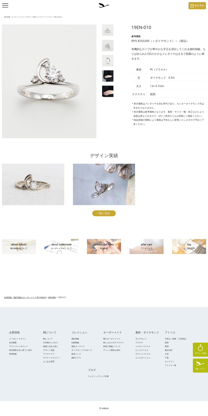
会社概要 (13, 343)
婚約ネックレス (78, 346)
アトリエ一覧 (170, 365)
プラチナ (139, 343)
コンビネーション (143, 358)
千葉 (167, 358)
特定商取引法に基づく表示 (20, 350)
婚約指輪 (75, 339)
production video (104, 246)
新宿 (167, 346)
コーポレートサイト (17, 339)
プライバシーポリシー (18, 346)
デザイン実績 (48, 350)
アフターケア (48, 354)
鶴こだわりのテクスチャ (113, 343)
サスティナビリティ (51, 358)
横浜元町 (168, 350)
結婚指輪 (75, 343)
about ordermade (61, 246)
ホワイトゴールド (143, 354)
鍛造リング (76, 354)
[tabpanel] (49, 81)
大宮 (167, 354)
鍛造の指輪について (111, 346)
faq (189, 246)
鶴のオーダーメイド (111, 339)
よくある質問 (48, 361)
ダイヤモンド (141, 339)
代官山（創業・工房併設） (176, 339)
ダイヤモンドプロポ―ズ (81, 350)
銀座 (167, 343)
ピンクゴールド (142, 350)
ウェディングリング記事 (98, 376)
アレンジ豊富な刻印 (111, 350)
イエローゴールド (143, 346)
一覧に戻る (103, 213)
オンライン (169, 361)
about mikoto (19, 246)
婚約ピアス (76, 358)
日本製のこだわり (50, 343)
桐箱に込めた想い (50, 346)
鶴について (48, 339)
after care (146, 246)
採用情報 (13, 354)
